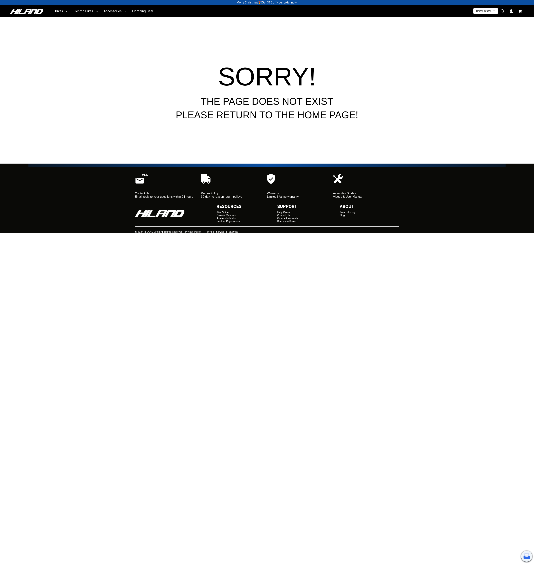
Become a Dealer (287, 221)
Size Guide (222, 212)
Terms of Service (214, 231)
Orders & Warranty (287, 218)
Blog (342, 215)
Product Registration (228, 221)
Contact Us (283, 215)
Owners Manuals (226, 215)
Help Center (284, 212)
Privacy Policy (193, 231)
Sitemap (233, 231)
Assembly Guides (226, 218)
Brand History (347, 212)
